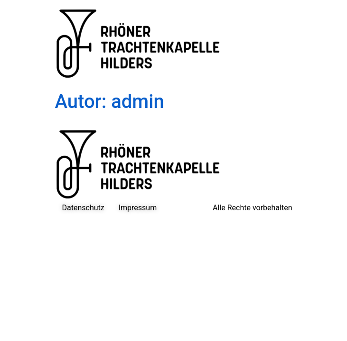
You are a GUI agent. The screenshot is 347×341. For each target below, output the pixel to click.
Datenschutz (83, 207)
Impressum (138, 207)
